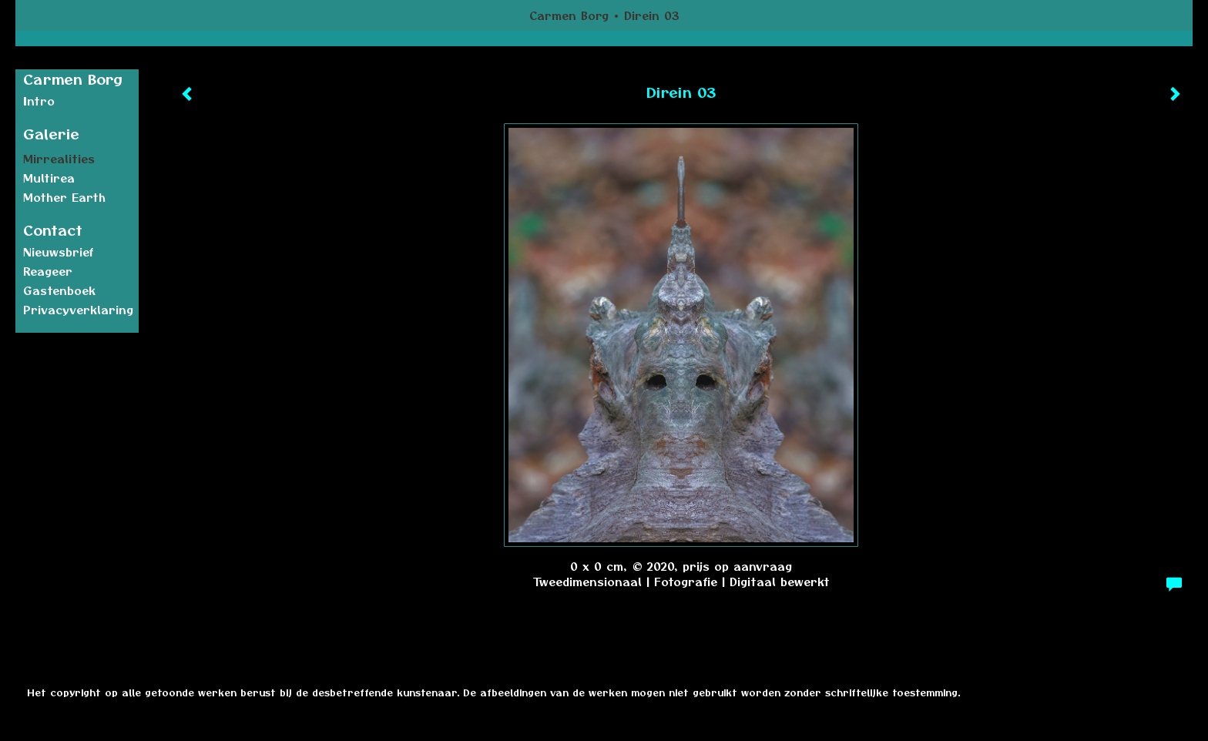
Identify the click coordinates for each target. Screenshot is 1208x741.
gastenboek (59, 290)
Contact (52, 230)
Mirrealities (59, 158)
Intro (39, 101)
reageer (47, 271)
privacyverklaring (78, 309)
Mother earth (64, 197)
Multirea (49, 178)
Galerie (51, 133)
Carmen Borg (569, 15)
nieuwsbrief (58, 252)
